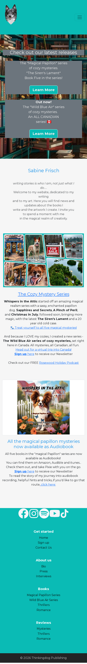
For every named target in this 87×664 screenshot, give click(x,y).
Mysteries (43, 628)
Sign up (43, 542)
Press (44, 571)
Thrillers (43, 605)
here (30, 354)
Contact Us (43, 547)
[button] (43, 89)
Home (43, 537)
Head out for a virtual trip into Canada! (43, 349)
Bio (43, 566)
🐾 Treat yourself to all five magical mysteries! (43, 327)
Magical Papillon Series (43, 595)
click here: (48, 484)
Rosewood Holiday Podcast (59, 363)
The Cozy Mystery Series (43, 294)
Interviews (43, 576)
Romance (44, 610)
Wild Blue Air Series (43, 600)
